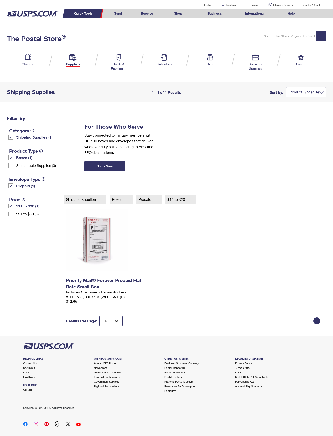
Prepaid (145, 199)
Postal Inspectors (174, 367)
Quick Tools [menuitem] (83, 13)
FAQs (26, 372)
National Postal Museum (179, 381)
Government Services (106, 381)
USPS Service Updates (107, 372)
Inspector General (174, 372)
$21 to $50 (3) (27, 214)
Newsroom (100, 367)
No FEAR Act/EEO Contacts (251, 376)
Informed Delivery (283, 4)
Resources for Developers (179, 386)
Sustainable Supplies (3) (36, 165)
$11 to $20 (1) (28, 206)
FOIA (238, 372)
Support (255, 4)
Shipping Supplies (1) (34, 137)
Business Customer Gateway (181, 363)
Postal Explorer (173, 376)
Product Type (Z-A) (304, 92)
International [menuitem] (255, 13)
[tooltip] (32, 130)
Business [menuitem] (214, 13)
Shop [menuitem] (178, 13)
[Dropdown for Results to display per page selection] (111, 321)
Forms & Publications (107, 376)
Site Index (29, 367)
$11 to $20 (176, 199)
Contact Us (30, 363)
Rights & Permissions (107, 386)
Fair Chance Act (244, 381)
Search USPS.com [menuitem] (313, 13)
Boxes (117, 199)
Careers (27, 389)
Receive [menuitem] (147, 13)
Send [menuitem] (118, 13)
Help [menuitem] (291, 13)
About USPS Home (105, 363)
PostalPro (170, 390)
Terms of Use (243, 367)
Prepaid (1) (25, 185)
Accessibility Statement (249, 386)
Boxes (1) (24, 157)
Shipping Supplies (81, 199)
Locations (231, 4)
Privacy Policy (243, 363)
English (203, 4)
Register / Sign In (311, 4)
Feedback (29, 376)
